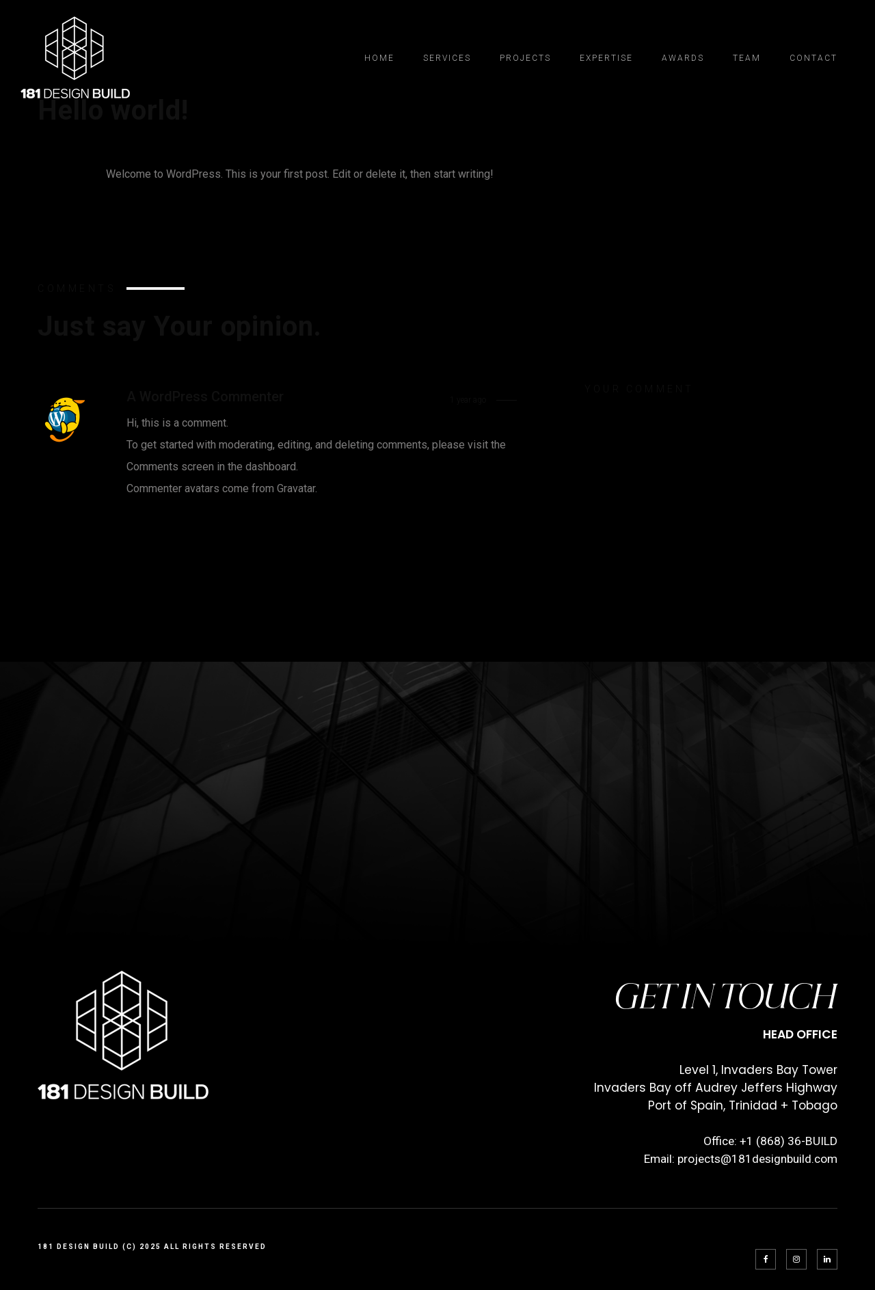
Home (379, 58)
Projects (525, 58)
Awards (683, 58)
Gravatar (296, 488)
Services (447, 58)
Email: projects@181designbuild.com (740, 1159)
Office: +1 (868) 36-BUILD (770, 1141)
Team (747, 58)
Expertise (606, 58)
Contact (813, 58)
